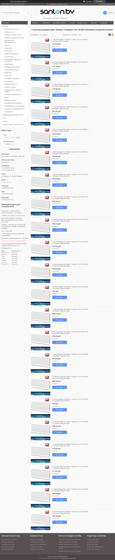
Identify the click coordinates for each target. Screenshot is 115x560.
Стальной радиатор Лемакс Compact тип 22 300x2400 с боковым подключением (70, 422)
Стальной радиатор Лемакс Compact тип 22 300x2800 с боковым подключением (70, 490)
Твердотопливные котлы (12, 35)
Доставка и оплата (59, 22)
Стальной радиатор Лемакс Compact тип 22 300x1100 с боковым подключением (70, 197)
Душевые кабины (10, 100)
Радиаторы (8, 48)
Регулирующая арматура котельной (12, 60)
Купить (60, 50)
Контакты (46, 22)
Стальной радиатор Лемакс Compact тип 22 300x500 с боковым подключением (70, 40)
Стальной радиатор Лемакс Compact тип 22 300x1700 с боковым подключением (70, 332)
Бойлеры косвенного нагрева (14, 38)
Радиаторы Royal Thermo (95, 547)
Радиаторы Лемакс (93, 539)
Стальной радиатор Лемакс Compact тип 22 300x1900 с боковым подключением (70, 377)
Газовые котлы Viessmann (38, 544)
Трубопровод (8, 57)
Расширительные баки (11, 67)
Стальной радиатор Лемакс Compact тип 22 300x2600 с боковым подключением (70, 467)
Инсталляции (8, 81)
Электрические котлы (11, 29)
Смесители (8, 75)
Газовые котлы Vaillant (37, 542)
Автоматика (8, 51)
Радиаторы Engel (92, 544)
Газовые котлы (9, 32)
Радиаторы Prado (92, 542)
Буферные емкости (10, 84)
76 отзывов (89, 1)
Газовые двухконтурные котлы (12, 115)
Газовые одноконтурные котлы (12, 124)
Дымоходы (8, 73)
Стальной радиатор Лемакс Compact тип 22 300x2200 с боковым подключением (70, 445)
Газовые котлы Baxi (36, 547)
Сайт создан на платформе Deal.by (57, 556)
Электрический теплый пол (13, 103)
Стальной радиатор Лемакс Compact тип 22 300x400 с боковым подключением (70, 63)
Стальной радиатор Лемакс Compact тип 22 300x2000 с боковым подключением (70, 400)
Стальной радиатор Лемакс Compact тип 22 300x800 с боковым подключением (70, 130)
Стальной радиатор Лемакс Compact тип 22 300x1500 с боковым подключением (70, 287)
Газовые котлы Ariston (37, 549)
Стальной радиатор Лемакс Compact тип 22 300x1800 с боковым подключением (70, 355)
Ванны (6, 97)
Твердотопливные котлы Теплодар (70, 551)
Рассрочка (103, 22)
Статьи (71, 22)
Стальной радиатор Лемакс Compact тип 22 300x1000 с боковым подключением (70, 175)
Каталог (5, 26)
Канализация (8, 64)
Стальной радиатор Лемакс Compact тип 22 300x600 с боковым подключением (70, 85)
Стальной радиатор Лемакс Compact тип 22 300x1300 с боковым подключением (70, 242)
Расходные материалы (11, 78)
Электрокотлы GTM (7, 549)
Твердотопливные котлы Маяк (68, 542)
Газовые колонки (10, 87)
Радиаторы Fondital (93, 549)
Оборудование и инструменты (14, 106)
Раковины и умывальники (12, 94)
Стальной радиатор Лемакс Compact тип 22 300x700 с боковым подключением (70, 107)
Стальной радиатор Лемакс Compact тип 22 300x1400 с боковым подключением (70, 265)
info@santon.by (6, 182)
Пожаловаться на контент (68, 558)
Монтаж (94, 22)
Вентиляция (8, 112)
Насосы (6, 45)
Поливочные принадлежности (14, 109)
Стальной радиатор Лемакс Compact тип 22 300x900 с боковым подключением (70, 152)
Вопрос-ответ (83, 22)
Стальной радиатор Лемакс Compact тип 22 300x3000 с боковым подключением (70, 512)
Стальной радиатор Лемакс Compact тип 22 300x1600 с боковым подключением (70, 310)
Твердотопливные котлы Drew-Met (69, 539)
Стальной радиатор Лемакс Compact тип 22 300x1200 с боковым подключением (70, 220)
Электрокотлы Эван (7, 542)
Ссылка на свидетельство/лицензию (13, 241)
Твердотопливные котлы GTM (68, 544)
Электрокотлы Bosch (7, 547)
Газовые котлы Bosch (36, 539)
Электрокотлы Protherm (8, 539)
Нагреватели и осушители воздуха (13, 91)
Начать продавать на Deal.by (18, 1)
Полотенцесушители (11, 70)
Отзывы (5, 121)
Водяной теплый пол (11, 54)
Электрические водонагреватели (10, 41)
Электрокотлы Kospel (8, 544)
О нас (4, 118)
